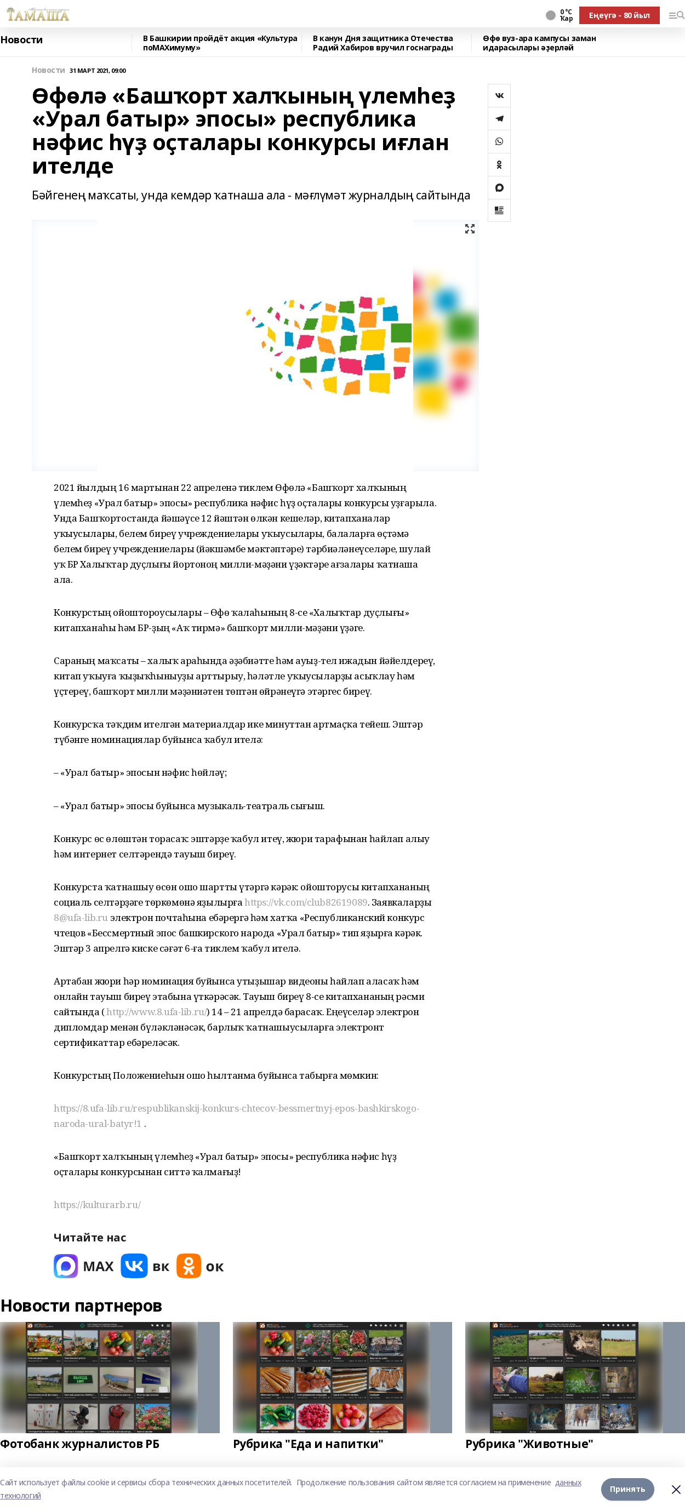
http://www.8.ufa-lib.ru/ (156, 1011)
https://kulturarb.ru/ (97, 1204)
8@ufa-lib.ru (81, 917)
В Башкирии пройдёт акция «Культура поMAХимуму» (220, 43)
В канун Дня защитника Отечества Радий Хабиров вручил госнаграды (383, 43)
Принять (628, 1489)
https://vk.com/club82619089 (306, 902)
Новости (21, 40)
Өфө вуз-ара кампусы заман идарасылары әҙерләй (539, 43)
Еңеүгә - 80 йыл (619, 15)
